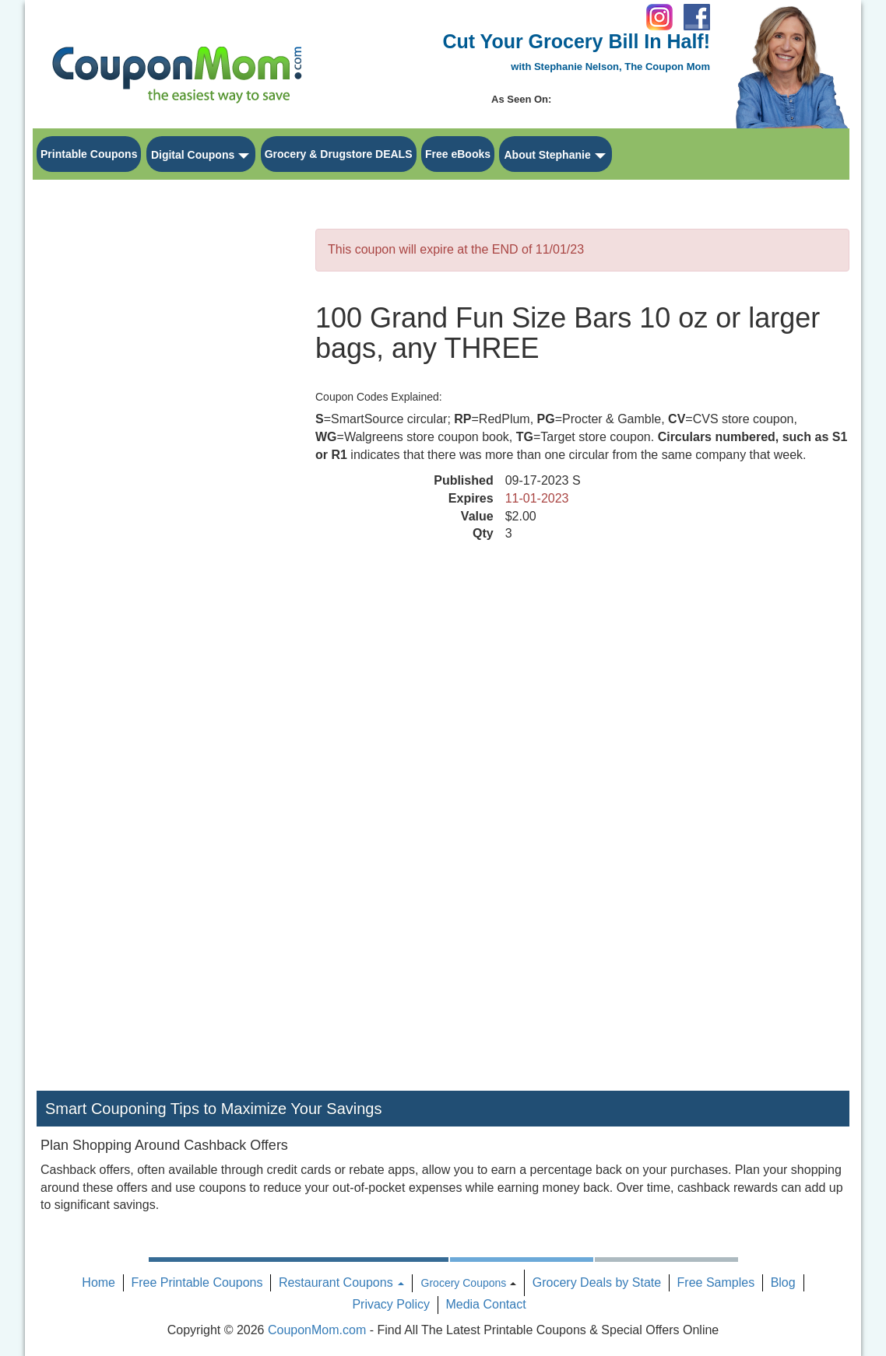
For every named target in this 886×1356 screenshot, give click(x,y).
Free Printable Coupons (196, 1282)
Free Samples (716, 1282)
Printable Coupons (88, 154)
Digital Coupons (192, 155)
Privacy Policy (391, 1304)
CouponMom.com (317, 1330)
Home (98, 1282)
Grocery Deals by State (597, 1282)
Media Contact (485, 1304)
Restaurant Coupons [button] (341, 1282)
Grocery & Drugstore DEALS (339, 154)
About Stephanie (547, 155)
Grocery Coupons (464, 1283)
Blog (783, 1282)
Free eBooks (457, 154)
